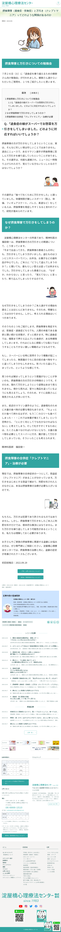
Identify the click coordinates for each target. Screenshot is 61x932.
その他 (25, 884)
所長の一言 (50, 867)
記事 (48, 847)
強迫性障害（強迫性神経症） (31, 867)
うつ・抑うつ (26, 859)
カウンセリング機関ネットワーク (12, 877)
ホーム (4, 847)
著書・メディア (51, 854)
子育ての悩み (26, 876)
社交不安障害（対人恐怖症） (31, 871)
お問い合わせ (6, 871)
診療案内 (5, 860)
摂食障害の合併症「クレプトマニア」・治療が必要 (29, 116)
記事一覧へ (30, 732)
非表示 (34, 92)
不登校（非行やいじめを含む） (31, 852)
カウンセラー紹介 (7, 858)
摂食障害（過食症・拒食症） (9, 622)
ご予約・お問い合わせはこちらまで (30, 571)
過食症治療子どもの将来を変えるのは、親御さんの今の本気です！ (19, 670)
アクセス (5, 869)
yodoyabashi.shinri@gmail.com (15, 810)
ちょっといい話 (51, 856)
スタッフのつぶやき (52, 852)
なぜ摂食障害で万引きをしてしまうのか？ (25, 112)
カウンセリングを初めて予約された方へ (15, 782)
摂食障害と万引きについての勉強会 (22, 98)
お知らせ (49, 865)
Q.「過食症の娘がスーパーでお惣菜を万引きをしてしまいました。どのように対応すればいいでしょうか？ (32, 106)
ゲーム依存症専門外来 (29, 861)
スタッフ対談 (51, 869)
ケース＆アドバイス (52, 861)
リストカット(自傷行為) (29, 863)
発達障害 (25, 865)
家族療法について (8, 854)
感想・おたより (51, 859)
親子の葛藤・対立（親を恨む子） (32, 880)
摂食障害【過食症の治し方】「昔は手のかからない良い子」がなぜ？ (35, 678)
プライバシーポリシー (9, 875)
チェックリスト (7, 864)
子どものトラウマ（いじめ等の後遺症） (34, 882)
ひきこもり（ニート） (29, 856)
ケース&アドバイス (27, 622)
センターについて (7, 852)
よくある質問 (6, 873)
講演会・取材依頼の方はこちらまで (30, 577)
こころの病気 (51, 871)
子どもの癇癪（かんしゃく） (31, 878)
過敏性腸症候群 (27, 873)
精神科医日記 (51, 863)
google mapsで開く (53, 804)
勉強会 (19, 622)
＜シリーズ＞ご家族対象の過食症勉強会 (11, 625)
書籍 (4, 867)
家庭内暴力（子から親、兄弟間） (32, 869)
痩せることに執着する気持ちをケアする (26, 690)
